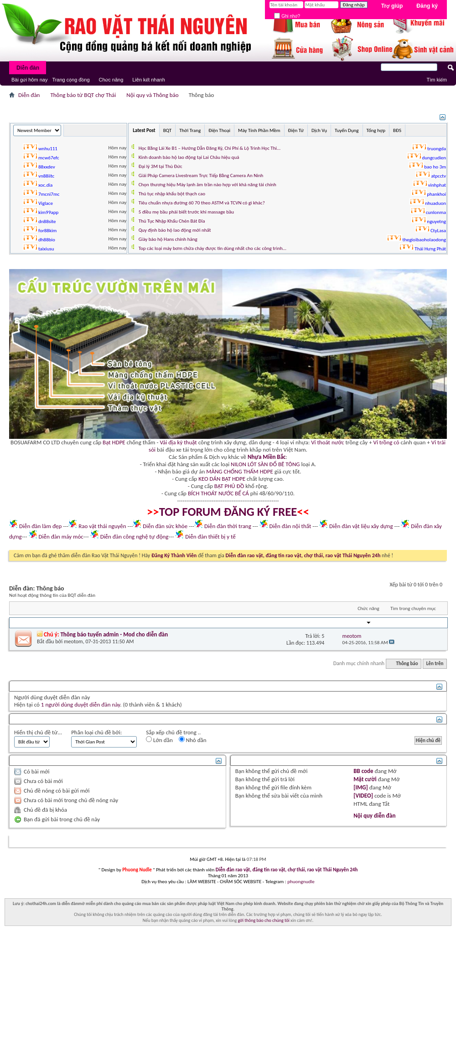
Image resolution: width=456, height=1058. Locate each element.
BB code (363, 771)
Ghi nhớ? (287, 16)
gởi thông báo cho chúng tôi (263, 920)
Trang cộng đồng (70, 79)
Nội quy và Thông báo (152, 95)
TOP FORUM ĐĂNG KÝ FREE (228, 511)
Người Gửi (356, 623)
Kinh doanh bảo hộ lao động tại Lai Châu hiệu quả (189, 157)
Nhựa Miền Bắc (266, 456)
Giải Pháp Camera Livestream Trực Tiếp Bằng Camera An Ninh (201, 175)
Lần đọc (316, 623)
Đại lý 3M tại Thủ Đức (160, 166)
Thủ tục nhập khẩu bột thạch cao (172, 194)
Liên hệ (387, 841)
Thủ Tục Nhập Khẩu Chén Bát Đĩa (172, 221)
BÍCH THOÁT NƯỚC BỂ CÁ (218, 493)
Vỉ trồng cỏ (386, 442)
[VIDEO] (363, 795)
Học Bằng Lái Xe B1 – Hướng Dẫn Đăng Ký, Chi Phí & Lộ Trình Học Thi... (210, 148)
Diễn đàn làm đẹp (40, 526)
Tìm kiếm (436, 79)
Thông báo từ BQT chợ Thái (83, 95)
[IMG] (360, 787)
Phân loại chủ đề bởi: (96, 732)
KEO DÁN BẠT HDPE (221, 478)
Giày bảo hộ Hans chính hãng (168, 239)
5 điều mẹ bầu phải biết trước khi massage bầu (186, 212)
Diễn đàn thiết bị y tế (210, 536)
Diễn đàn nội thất (290, 526)
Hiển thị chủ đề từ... (38, 732)
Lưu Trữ (409, 841)
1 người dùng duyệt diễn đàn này (80, 704)
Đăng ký (427, 6)
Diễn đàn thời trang (227, 526)
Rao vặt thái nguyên (102, 526)
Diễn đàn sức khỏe (165, 526)
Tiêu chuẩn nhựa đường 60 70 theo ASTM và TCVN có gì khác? (202, 203)
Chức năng (111, 79)
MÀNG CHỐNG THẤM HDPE (239, 471)
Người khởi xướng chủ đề (66, 623)
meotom (73, 641)
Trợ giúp (392, 6)
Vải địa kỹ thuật (178, 442)
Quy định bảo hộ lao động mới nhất (175, 230)
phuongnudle (300, 882)
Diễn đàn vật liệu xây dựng (361, 526)
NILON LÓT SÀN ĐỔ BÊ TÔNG (265, 464)
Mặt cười (364, 779)
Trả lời (295, 623)
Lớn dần (159, 739)
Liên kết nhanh (148, 79)
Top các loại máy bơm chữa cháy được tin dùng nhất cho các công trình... (212, 248)
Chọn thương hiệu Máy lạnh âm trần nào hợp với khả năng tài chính (207, 185)
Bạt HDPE (114, 442)
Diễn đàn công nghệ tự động (134, 536)
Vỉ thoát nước (327, 442)
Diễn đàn (27, 68)
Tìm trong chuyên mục (413, 608)
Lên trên (435, 663)
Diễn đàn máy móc (60, 536)
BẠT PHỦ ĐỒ (229, 486)
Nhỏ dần (193, 739)
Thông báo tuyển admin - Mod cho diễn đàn (114, 634)
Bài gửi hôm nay (29, 79)
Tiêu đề (24, 623)
